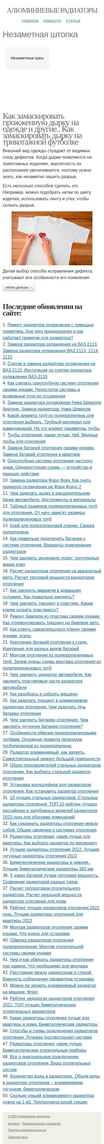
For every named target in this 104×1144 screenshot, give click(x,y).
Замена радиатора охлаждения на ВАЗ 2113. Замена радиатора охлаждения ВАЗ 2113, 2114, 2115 (51, 350)
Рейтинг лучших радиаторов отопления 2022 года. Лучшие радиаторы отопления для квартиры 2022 (51, 914)
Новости (52, 20)
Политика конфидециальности (27, 1130)
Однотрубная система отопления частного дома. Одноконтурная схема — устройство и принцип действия (47, 467)
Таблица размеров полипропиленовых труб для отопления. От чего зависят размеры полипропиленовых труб (50, 512)
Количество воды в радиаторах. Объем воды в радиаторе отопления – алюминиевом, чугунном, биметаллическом (51, 1082)
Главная (30, 20)
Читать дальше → (19, 287)
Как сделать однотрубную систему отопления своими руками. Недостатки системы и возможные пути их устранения (51, 389)
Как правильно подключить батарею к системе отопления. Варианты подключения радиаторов (47, 545)
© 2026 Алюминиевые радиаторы (29, 1116)
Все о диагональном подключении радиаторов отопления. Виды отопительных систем (47, 1063)
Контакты (14, 1123)
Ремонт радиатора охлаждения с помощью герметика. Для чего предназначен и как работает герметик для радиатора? (48, 331)
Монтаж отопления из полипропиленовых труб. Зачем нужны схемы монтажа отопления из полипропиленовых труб (52, 661)
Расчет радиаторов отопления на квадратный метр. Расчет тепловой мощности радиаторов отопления (52, 577)
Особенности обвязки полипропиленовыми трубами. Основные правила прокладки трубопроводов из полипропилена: (49, 739)
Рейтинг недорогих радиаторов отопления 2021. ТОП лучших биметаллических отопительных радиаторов (48, 1005)
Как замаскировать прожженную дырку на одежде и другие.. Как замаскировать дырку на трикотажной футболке (42, 129)
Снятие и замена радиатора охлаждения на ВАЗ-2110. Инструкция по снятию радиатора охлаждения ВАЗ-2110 (49, 370)
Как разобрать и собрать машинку (44, 694)
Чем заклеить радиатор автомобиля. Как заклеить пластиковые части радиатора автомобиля (47, 681)
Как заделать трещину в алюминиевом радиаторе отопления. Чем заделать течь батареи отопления (45, 707)
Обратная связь (18, 1137)
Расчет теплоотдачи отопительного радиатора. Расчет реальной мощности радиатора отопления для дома (42, 895)
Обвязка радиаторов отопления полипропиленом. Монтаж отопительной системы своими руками (43, 946)
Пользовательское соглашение (41, 1123)
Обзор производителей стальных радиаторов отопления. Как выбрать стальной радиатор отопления (52, 771)
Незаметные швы (27, 58)
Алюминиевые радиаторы (52, 10)
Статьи (73, 20)
